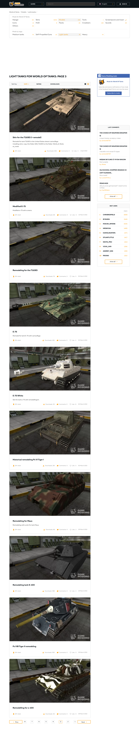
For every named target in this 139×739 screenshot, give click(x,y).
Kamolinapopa (109, 233)
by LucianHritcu (105, 178)
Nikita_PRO (107, 242)
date (25, 84)
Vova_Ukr (107, 246)
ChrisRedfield (109, 215)
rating (38, 84)
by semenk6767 (105, 140)
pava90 (106, 255)
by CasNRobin (105, 190)
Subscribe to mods (113, 93)
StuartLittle (108, 237)
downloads (54, 84)
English (104, 4)
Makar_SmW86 (109, 224)
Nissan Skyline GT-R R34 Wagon (113, 159)
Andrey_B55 (108, 251)
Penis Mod (104, 183)
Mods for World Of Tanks (115, 81)
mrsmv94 (107, 228)
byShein (106, 219)
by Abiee (103, 164)
